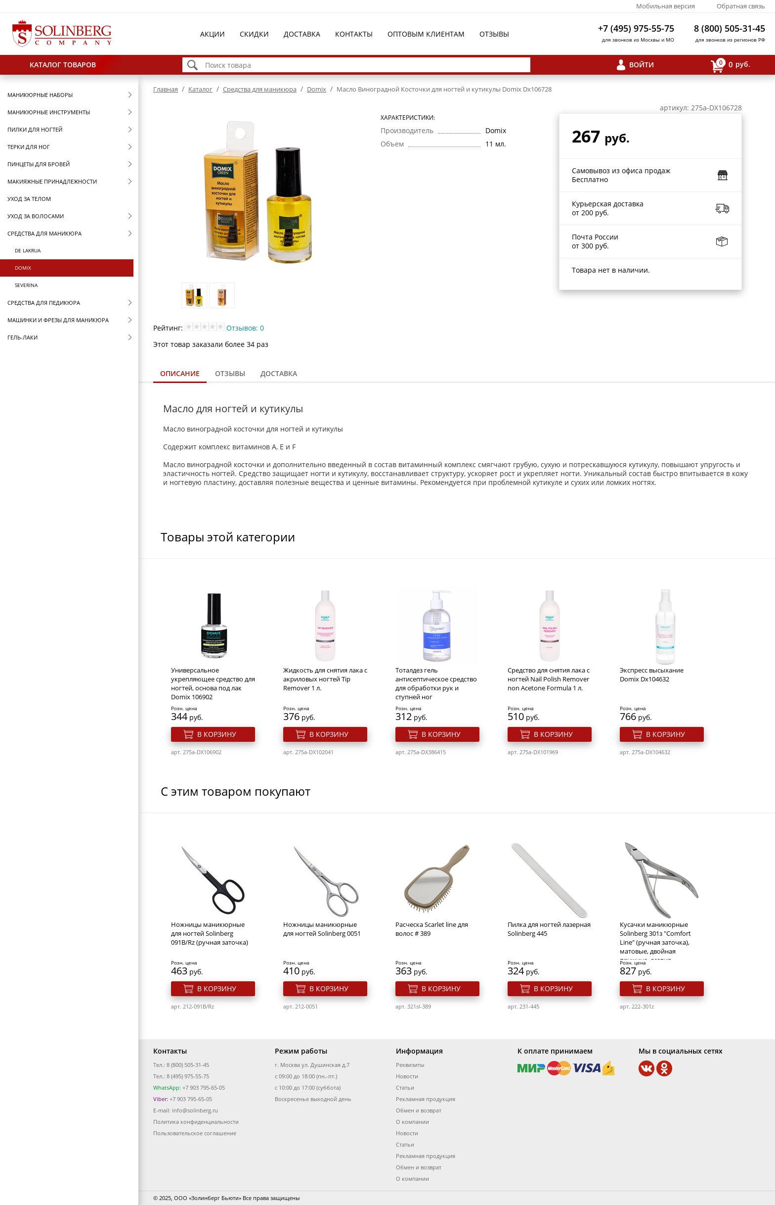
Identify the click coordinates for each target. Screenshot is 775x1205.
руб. (730, 65)
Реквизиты (410, 1064)
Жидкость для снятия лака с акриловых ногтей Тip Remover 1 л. (325, 679)
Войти (641, 64)
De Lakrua (28, 250)
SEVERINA (26, 285)
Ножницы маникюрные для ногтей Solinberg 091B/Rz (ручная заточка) (209, 933)
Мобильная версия (665, 5)
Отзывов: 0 (245, 328)
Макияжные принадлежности (52, 181)
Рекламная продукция (425, 1099)
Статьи (405, 1087)
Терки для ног (28, 146)
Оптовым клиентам (426, 34)
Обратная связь (741, 5)
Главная (165, 89)
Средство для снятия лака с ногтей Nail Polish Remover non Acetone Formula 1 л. (549, 679)
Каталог (200, 89)
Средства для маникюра (44, 233)
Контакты (354, 34)
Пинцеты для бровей (38, 164)
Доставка (302, 34)
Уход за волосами (35, 216)
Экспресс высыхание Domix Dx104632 (652, 674)
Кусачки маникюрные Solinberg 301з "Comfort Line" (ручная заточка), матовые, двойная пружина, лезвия (655, 942)
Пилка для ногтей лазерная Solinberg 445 (549, 929)
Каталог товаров (63, 64)
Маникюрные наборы (40, 94)
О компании (412, 1121)
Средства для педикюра (43, 302)
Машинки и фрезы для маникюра (58, 320)
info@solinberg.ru (195, 1110)
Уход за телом (29, 198)
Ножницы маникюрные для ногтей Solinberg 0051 (322, 929)
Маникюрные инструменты (48, 112)
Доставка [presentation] (278, 373)
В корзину (216, 734)
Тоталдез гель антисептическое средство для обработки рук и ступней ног (436, 683)
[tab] (180, 374)
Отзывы (494, 34)
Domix (23, 267)
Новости (407, 1076)
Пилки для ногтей (34, 129)
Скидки (254, 34)
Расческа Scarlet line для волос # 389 (431, 929)
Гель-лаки (22, 337)
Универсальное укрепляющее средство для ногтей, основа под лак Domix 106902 (213, 683)
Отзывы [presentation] (230, 373)
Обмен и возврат (418, 1110)
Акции (212, 34)
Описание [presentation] (180, 373)
